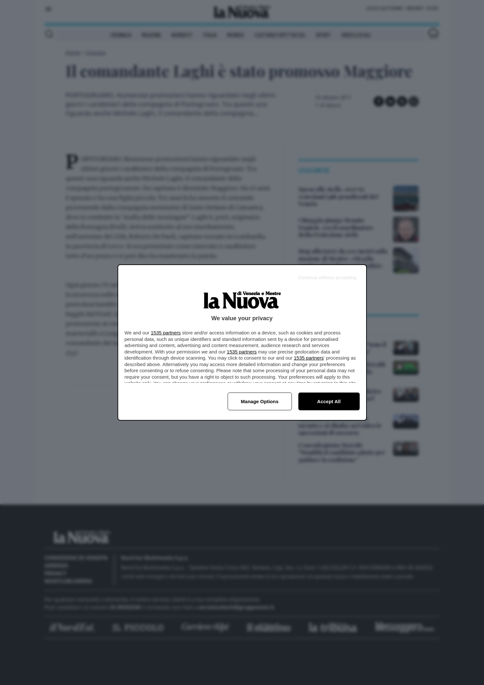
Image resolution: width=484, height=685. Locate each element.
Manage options (260, 401)
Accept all (329, 401)
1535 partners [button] (166, 332)
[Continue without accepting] (327, 277)
